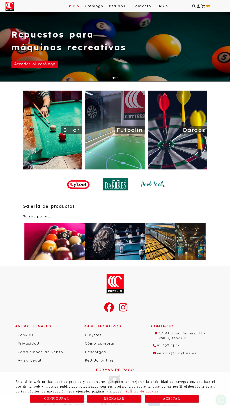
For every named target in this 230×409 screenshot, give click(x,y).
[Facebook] (109, 309)
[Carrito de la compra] (203, 6)
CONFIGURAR (56, 398)
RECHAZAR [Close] (114, 398)
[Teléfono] (166, 346)
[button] (198, 6)
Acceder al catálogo (35, 64)
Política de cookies (142, 391)
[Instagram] (123, 309)
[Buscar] (194, 6)
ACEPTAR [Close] (171, 398)
